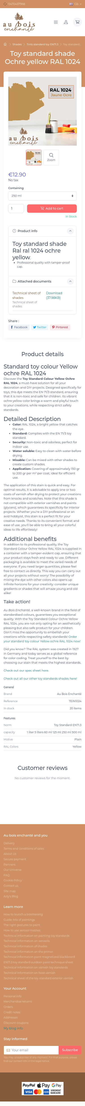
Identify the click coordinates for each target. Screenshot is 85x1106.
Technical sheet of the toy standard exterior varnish (38, 978)
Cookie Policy (13, 880)
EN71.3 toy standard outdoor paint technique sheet (38, 962)
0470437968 (16, 4)
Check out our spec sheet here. (26, 670)
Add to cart (51, 208)
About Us (10, 853)
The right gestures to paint (22, 925)
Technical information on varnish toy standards (36, 967)
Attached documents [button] (43, 281)
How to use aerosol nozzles (22, 930)
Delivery (9, 843)
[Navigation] (56, 22)
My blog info (13, 1028)
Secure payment (15, 859)
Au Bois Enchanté (69, 694)
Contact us (11, 885)
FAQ (6, 875)
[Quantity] (16, 208)
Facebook (19, 327)
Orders (8, 1007)
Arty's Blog (11, 896)
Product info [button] (43, 231)
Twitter (40, 327)
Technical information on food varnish (29, 973)
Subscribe (70, 1050)
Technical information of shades (25, 946)
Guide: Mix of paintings (19, 919)
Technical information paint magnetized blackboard (39, 957)
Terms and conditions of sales (24, 848)
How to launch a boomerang (23, 914)
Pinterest (60, 327)
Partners (9, 864)
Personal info (12, 996)
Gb (74, 4)
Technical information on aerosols (27, 941)
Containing (16, 188)
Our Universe (12, 869)
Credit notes (12, 1012)
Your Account (15, 988)
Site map (10, 891)
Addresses (11, 1017)
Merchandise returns (18, 1001)
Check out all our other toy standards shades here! (40, 678)
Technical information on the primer (28, 951)
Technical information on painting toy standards (36, 935)
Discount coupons (16, 1023)
